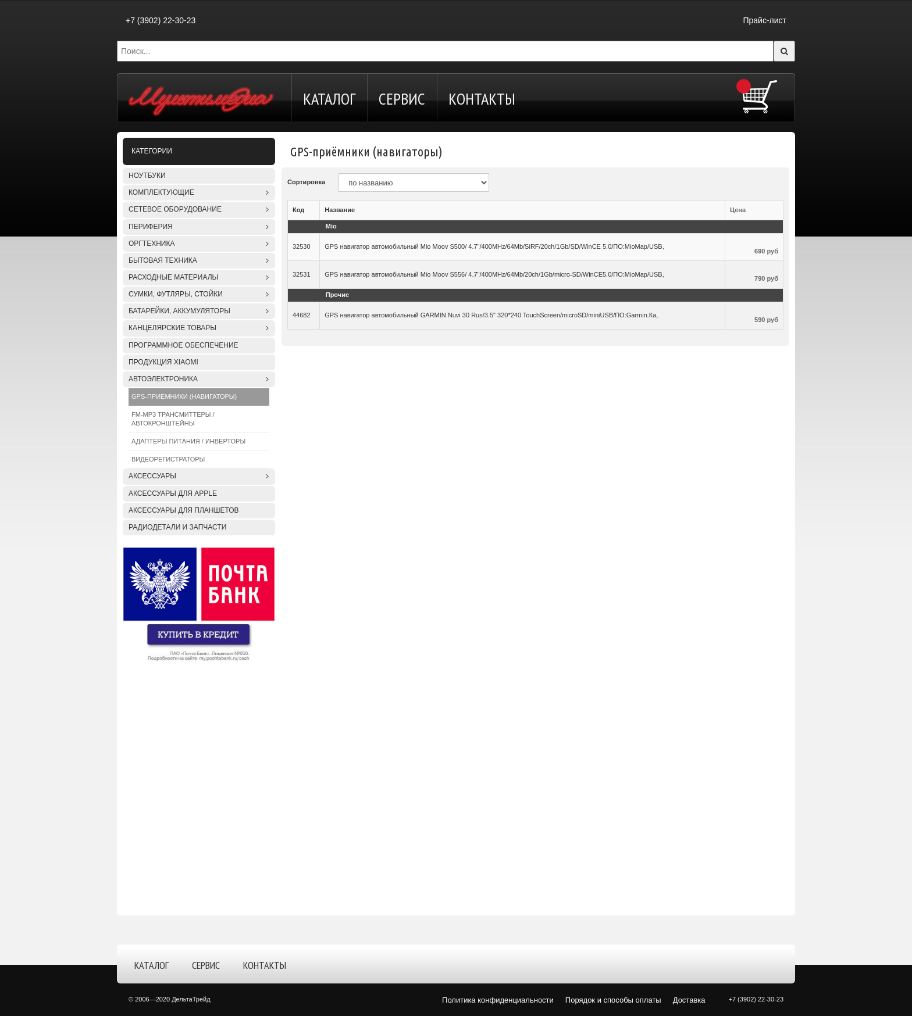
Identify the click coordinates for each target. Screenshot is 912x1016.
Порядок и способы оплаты (613, 1000)
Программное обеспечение (183, 345)
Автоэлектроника (163, 379)
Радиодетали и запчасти (177, 527)
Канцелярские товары (172, 328)
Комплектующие (161, 192)
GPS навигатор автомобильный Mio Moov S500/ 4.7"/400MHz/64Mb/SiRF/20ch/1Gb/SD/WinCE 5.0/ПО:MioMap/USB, (494, 246)
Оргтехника (151, 243)
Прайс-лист (764, 20)
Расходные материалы (173, 277)
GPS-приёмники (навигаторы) (184, 396)
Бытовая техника (163, 260)
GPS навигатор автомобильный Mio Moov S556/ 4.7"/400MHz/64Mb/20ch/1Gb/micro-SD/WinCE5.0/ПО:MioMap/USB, (494, 274)
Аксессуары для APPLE (173, 493)
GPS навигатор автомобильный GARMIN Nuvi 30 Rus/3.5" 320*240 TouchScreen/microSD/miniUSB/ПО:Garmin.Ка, (491, 315)
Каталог (329, 98)
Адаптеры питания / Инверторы (188, 441)
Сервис (402, 98)
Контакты (481, 98)
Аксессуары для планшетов (184, 510)
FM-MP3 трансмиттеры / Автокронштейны (173, 419)
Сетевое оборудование (175, 209)
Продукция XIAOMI (163, 362)
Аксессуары (152, 476)
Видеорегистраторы (168, 459)
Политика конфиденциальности (498, 1000)
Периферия (151, 227)
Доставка (689, 1000)
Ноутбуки (147, 175)
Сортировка (306, 181)
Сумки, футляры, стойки (176, 294)
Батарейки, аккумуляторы (179, 311)
